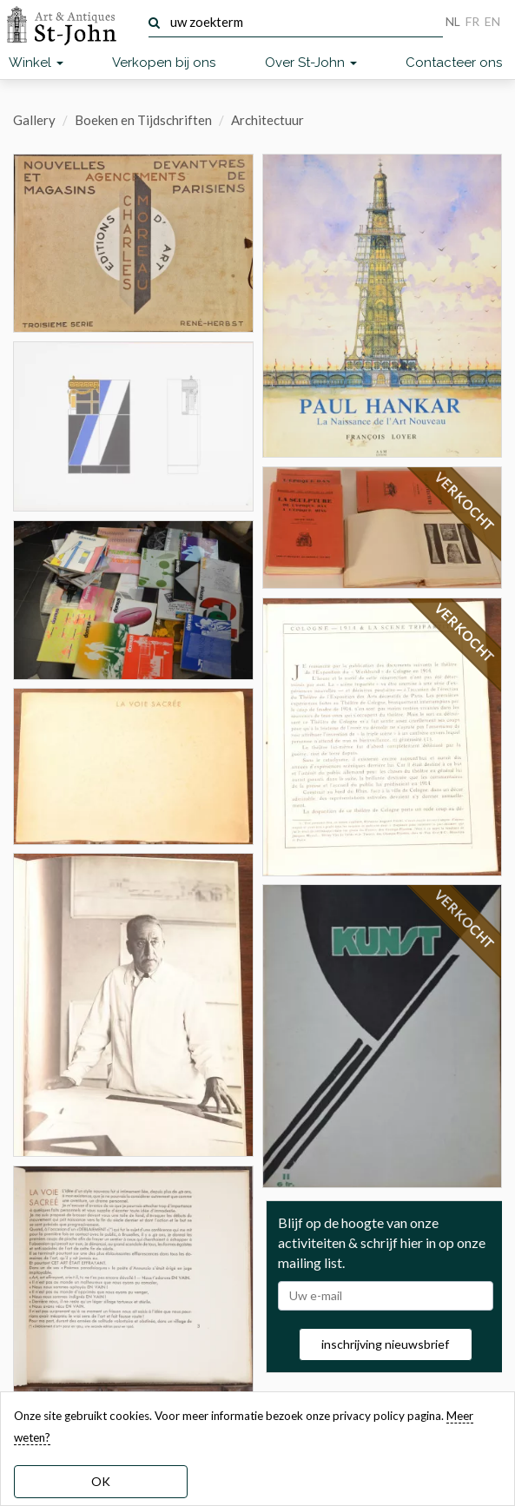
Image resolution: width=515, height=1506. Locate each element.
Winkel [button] (36, 62)
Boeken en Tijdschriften (143, 120)
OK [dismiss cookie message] (100, 1481)
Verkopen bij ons (163, 62)
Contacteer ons (454, 62)
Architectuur (267, 120)
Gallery (34, 120)
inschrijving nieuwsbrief (385, 1344)
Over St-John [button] (311, 62)
